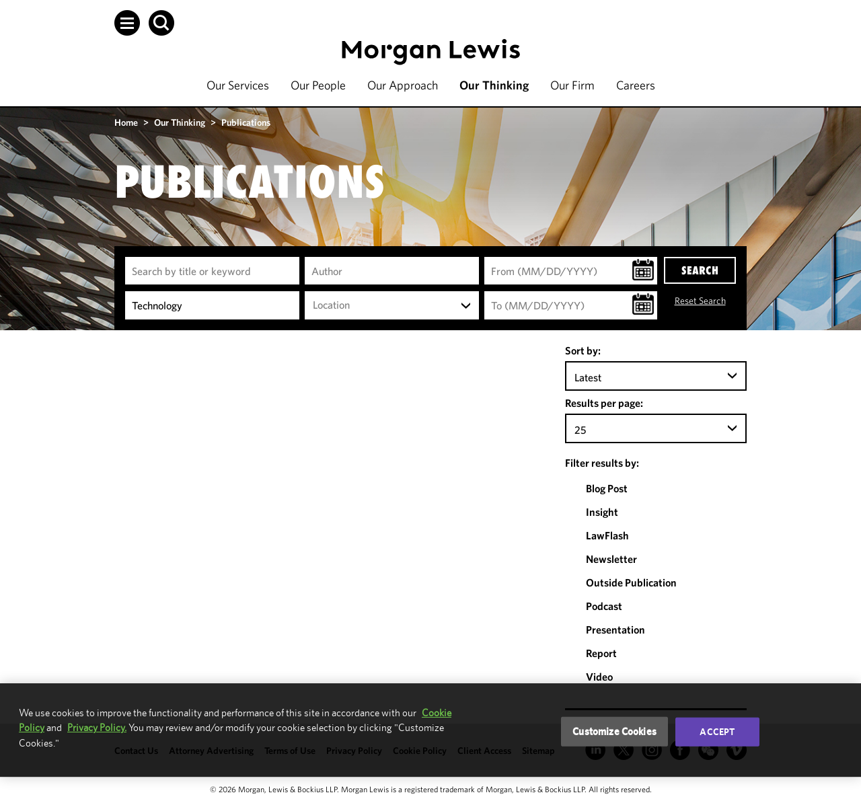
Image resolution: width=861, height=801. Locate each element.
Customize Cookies (614, 731)
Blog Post (607, 488)
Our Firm (572, 85)
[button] (127, 23)
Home (126, 122)
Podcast (604, 606)
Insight (602, 512)
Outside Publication (631, 582)
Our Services (238, 85)
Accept (717, 732)
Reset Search (700, 301)
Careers (635, 85)
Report (601, 653)
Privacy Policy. (96, 727)
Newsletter (611, 559)
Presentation (615, 629)
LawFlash (607, 535)
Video (599, 676)
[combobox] (392, 305)
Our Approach (402, 85)
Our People (318, 85)
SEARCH (699, 270)
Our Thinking (494, 85)
